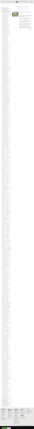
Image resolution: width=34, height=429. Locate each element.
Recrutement (28, 413)
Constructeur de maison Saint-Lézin (5, 211)
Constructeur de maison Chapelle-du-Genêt (6, 311)
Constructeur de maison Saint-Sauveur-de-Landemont (6, 257)
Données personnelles (30, 425)
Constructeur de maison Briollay (5, 260)
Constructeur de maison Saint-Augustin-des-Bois (6, 150)
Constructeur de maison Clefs (4, 371)
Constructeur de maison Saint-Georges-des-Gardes (6, 169)
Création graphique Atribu (17, 425)
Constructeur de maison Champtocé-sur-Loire (6, 303)
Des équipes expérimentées (17, 416)
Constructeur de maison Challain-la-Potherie (6, 288)
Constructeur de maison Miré (4, 90)
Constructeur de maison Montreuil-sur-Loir (6, 100)
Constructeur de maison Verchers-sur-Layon (6, 358)
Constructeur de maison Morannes (5, 104)
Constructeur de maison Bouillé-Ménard (5, 233)
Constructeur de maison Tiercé (5, 318)
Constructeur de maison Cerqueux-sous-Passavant (5, 284)
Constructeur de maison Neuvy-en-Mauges (6, 109)
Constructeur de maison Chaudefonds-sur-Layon (6, 332)
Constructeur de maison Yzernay (5, 386)
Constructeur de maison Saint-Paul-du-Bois (6, 234)
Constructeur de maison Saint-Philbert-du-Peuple (6, 236)
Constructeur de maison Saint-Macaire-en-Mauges (6, 215)
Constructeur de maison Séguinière (5, 289)
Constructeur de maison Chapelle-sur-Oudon (6, 321)
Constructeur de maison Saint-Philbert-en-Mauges (6, 239)
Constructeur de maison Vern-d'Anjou (5, 362)
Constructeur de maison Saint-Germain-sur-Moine (6, 183)
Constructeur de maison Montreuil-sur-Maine (6, 101)
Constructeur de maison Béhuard (5, 214)
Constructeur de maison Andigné (5, 162)
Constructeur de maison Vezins (5, 370)
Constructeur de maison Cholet (5, 367)
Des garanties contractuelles (17, 423)
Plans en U (3, 416)
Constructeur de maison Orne (6, 399)
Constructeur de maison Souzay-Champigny (6, 306)
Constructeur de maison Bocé (4, 221)
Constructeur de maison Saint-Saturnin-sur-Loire (6, 252)
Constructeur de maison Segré (5, 287)
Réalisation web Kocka (22, 425)
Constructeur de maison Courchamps (5, 391)
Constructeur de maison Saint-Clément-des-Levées (6, 161)
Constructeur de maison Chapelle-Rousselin (6, 315)
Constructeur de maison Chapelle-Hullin (5, 313)
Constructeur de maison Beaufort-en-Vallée (6, 198)
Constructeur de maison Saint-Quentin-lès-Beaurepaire (6, 246)
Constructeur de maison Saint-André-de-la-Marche (6, 148)
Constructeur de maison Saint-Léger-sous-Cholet (6, 209)
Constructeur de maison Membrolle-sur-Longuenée (5, 86)
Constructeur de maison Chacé (5, 286)
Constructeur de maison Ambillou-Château (6, 157)
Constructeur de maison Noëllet (5, 110)
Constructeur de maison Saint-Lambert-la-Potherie (6, 197)
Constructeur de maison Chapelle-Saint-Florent (6, 317)
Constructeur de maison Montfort (5, 92)
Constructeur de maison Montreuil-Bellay (5, 98)
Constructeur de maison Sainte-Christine (5, 265)
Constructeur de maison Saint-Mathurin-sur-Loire (6, 227)
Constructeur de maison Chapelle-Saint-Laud (6, 319)
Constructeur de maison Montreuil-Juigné (5, 99)
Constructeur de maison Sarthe (6, 401)
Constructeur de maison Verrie (5, 368)
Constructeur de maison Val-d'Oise (6, 403)
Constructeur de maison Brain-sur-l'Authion (6, 247)
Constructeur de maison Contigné (5, 379)
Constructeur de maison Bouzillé (5, 242)
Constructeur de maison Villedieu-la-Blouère (6, 378)
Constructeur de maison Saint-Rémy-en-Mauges (6, 248)
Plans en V (3, 417)
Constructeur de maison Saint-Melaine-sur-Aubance (6, 229)
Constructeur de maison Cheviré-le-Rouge (6, 363)
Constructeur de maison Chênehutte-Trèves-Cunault (6, 357)
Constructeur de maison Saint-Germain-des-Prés (6, 181)
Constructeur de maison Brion (4, 262)
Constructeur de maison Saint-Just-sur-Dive (6, 192)
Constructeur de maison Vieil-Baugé (5, 372)
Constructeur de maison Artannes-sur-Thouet (6, 177)
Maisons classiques (3, 413)
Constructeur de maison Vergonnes (5, 360)
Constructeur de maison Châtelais (5, 330)
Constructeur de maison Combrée (5, 375)
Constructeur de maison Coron (5, 387)
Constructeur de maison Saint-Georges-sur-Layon (6, 176)
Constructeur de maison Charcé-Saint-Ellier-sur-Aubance (6, 323)
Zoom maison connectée (23, 418)
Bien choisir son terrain (23, 417)
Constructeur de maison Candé (5, 273)
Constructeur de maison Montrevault (5, 102)
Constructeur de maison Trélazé (5, 331)
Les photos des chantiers (23, 412)
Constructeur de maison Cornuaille (5, 385)
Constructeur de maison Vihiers (5, 374)
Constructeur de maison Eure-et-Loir (6, 8)
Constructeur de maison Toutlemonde (5, 329)
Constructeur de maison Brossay (5, 271)
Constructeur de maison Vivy (4, 384)
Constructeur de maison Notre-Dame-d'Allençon (5, 111)
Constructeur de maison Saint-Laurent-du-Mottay (6, 204)
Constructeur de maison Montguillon (5, 93)
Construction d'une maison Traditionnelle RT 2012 (25, 26)
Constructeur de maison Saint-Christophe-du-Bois (6, 153)
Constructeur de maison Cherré (5, 361)
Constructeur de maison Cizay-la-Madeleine (6, 369)
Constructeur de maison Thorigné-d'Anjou (6, 312)
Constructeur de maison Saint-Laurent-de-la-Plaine (6, 199)
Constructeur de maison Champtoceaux (5, 305)
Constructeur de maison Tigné (4, 320)
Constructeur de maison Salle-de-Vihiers (5, 272)
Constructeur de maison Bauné (5, 193)
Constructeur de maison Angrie (5, 170)
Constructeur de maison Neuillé (5, 108)
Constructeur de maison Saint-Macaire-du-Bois (6, 213)
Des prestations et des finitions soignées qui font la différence (16, 419)
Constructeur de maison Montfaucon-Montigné (6, 91)
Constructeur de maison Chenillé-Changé (5, 359)
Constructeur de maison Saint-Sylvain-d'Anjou (6, 263)
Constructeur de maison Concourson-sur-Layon (6, 377)
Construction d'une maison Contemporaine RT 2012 (25, 27)
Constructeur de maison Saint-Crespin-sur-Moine (6, 163)
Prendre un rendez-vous (29, 411)
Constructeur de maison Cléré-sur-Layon (5, 373)
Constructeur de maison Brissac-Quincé (5, 264)
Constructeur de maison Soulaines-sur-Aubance (6, 302)
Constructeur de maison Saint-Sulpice (5, 261)
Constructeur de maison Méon (5, 88)
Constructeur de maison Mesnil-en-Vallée (6, 89)
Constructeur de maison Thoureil (5, 316)
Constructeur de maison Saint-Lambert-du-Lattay (6, 194)
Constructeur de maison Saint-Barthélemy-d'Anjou (6, 152)
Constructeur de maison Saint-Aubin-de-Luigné (6, 149)
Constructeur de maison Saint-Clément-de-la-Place (6, 158)
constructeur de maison (26, 20)
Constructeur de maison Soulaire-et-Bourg (6, 304)
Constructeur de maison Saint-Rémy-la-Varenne (6, 250)
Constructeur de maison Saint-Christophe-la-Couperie (6, 156)
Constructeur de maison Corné (5, 381)
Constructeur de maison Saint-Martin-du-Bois (6, 222)
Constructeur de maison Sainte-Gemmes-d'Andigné (6, 267)
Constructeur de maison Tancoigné (5, 308)
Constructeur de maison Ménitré (5, 87)
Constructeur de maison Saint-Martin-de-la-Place (6, 220)
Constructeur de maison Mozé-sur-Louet (5, 106)
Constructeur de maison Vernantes (5, 364)
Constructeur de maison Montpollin (5, 97)
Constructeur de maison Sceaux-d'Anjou (5, 285)
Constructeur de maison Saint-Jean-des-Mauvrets (5, 190)
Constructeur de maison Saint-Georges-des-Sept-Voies (6, 171)
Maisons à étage (3, 412)
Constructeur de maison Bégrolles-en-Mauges (6, 212)
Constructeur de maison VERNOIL (5, 366)
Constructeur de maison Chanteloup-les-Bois (6, 307)
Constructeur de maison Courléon (5, 392)
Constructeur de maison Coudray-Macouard (6, 390)
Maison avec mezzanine (4, 419)
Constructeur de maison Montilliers (5, 95)
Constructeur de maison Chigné (5, 365)
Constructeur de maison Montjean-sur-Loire (6, 96)
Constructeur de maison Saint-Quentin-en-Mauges (6, 243)
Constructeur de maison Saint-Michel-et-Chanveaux (5, 232)
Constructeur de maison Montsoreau (5, 103)
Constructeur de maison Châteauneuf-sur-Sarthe (6, 328)
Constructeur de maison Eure (6, 9)
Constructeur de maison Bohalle (5, 223)
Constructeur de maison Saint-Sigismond (5, 259)
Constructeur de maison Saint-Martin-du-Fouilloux (5, 224)
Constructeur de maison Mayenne (6, 398)
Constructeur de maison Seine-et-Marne (6, 402)
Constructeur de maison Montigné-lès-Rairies (6, 94)
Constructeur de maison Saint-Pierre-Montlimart (6, 241)
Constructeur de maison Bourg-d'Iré (5, 235)
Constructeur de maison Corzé (5, 388)
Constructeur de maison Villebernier (5, 376)
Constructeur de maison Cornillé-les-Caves (6, 383)
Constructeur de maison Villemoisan (5, 380)
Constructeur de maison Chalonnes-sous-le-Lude (6, 290)
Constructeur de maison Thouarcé (5, 314)
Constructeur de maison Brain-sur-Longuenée (6, 249)
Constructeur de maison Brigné (5, 258)
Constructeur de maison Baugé (5, 191)
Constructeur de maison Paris (6, 400)
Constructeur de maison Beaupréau (5, 203)
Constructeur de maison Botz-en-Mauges (5, 228)
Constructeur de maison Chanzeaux (5, 309)
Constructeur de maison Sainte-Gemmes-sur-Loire (6, 270)
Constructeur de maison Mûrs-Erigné (5, 107)
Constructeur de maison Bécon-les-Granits (6, 210)
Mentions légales (26, 425)
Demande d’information (29, 410)
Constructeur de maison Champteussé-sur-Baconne (6, 301)
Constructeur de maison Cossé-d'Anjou (5, 389)
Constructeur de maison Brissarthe (5, 266)
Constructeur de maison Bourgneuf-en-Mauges (6, 240)
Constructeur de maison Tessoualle (5, 310)
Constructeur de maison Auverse (5, 182)
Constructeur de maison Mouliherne (5, 105)
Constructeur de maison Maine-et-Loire (6, 13)
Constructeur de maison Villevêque (5, 382)
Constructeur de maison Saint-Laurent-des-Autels (6, 202)
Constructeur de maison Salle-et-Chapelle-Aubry (6, 274)
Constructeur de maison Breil (4, 251)
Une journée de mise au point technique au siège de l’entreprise (16, 422)
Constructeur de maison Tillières (5, 322)
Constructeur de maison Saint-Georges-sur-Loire (6, 178)
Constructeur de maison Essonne (6, 7)
